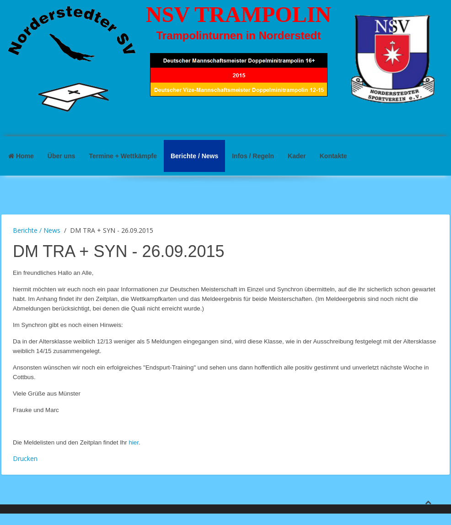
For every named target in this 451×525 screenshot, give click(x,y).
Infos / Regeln (253, 156)
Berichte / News (194, 156)
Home (21, 156)
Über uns (61, 156)
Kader (297, 156)
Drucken (25, 458)
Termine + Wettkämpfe (122, 156)
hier (134, 442)
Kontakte (333, 156)
